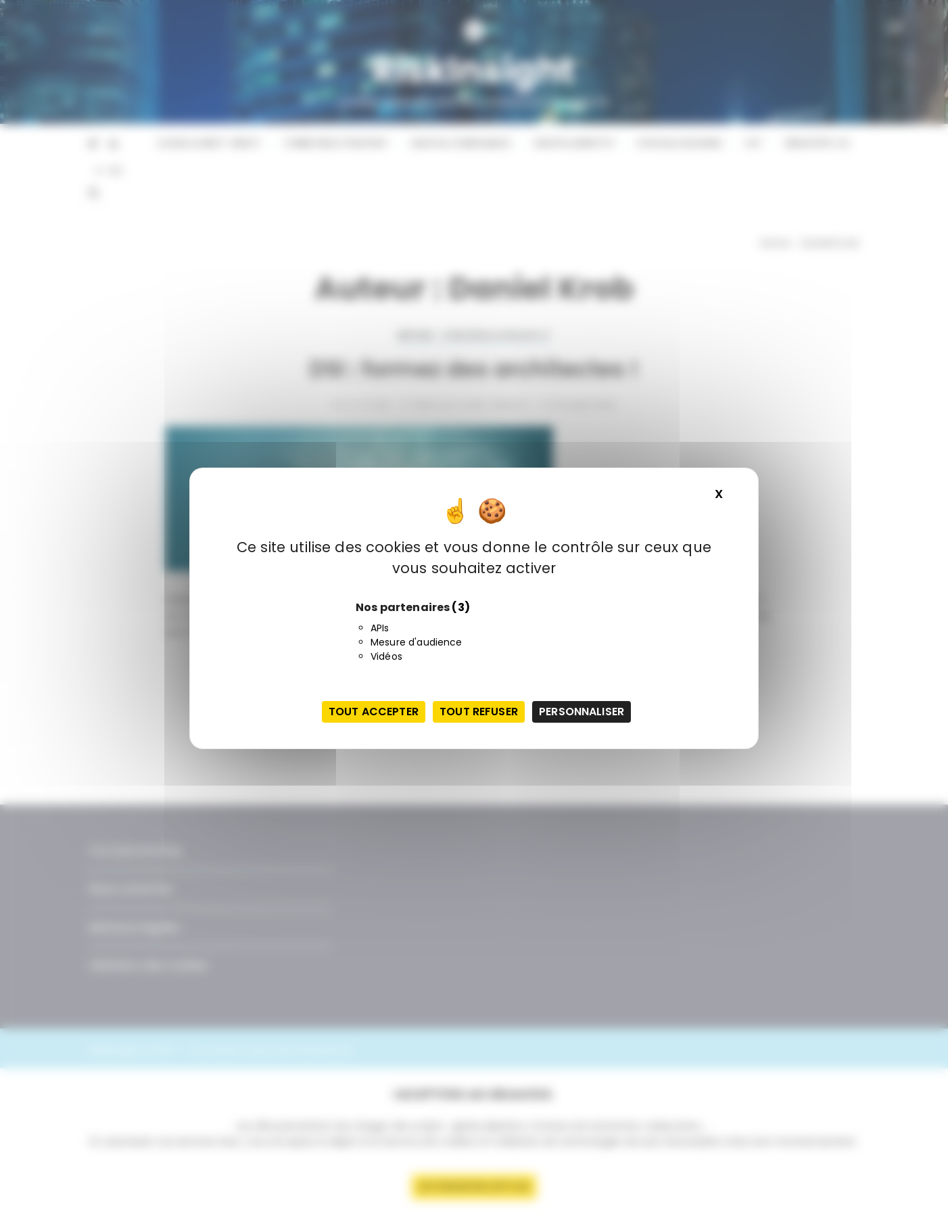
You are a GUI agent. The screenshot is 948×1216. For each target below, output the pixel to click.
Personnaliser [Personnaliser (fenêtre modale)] (581, 711)
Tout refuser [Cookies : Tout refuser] (479, 711)
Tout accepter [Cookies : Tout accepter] (374, 711)
